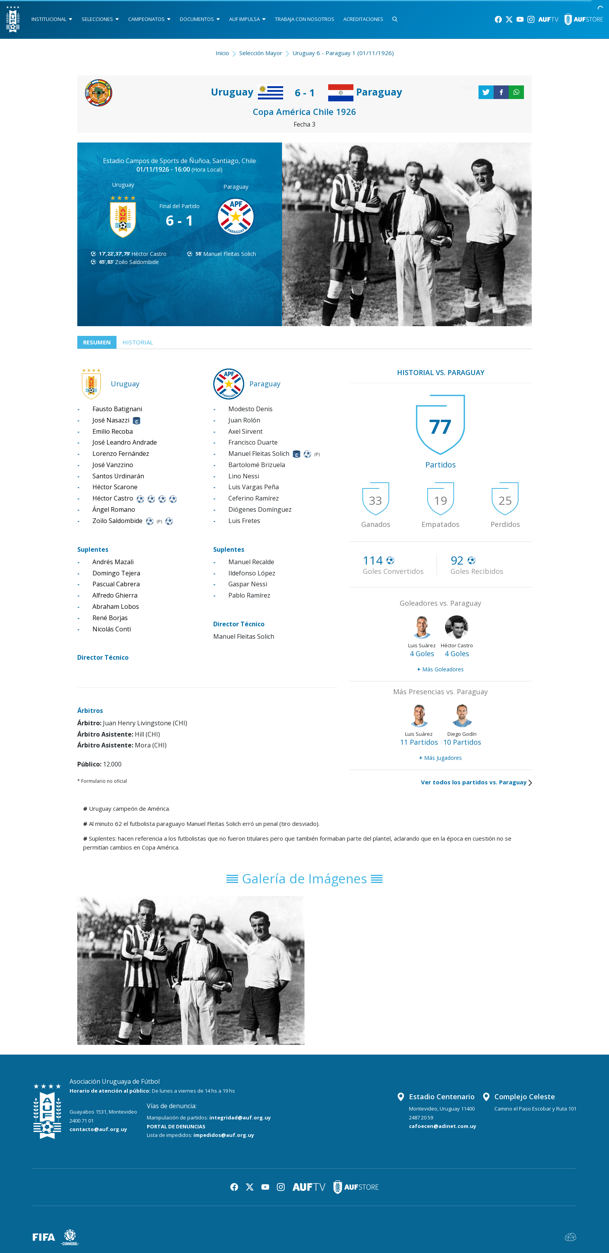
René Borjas (110, 617)
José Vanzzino (112, 465)
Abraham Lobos (115, 606)
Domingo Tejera (116, 573)
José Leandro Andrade (124, 442)
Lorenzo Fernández (120, 453)
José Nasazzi (110, 420)
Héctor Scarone (114, 487)
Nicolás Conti (111, 629)
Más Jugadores (440, 757)
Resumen (97, 342)
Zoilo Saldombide (137, 262)
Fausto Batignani (117, 409)
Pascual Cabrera (116, 584)
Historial (137, 342)
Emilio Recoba (112, 431)
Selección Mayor (260, 53)
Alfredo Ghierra (114, 595)
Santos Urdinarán (118, 476)
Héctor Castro (149, 253)
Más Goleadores (440, 669)
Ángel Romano (113, 509)
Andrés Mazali (113, 562)
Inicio (222, 53)
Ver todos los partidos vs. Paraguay (476, 782)
